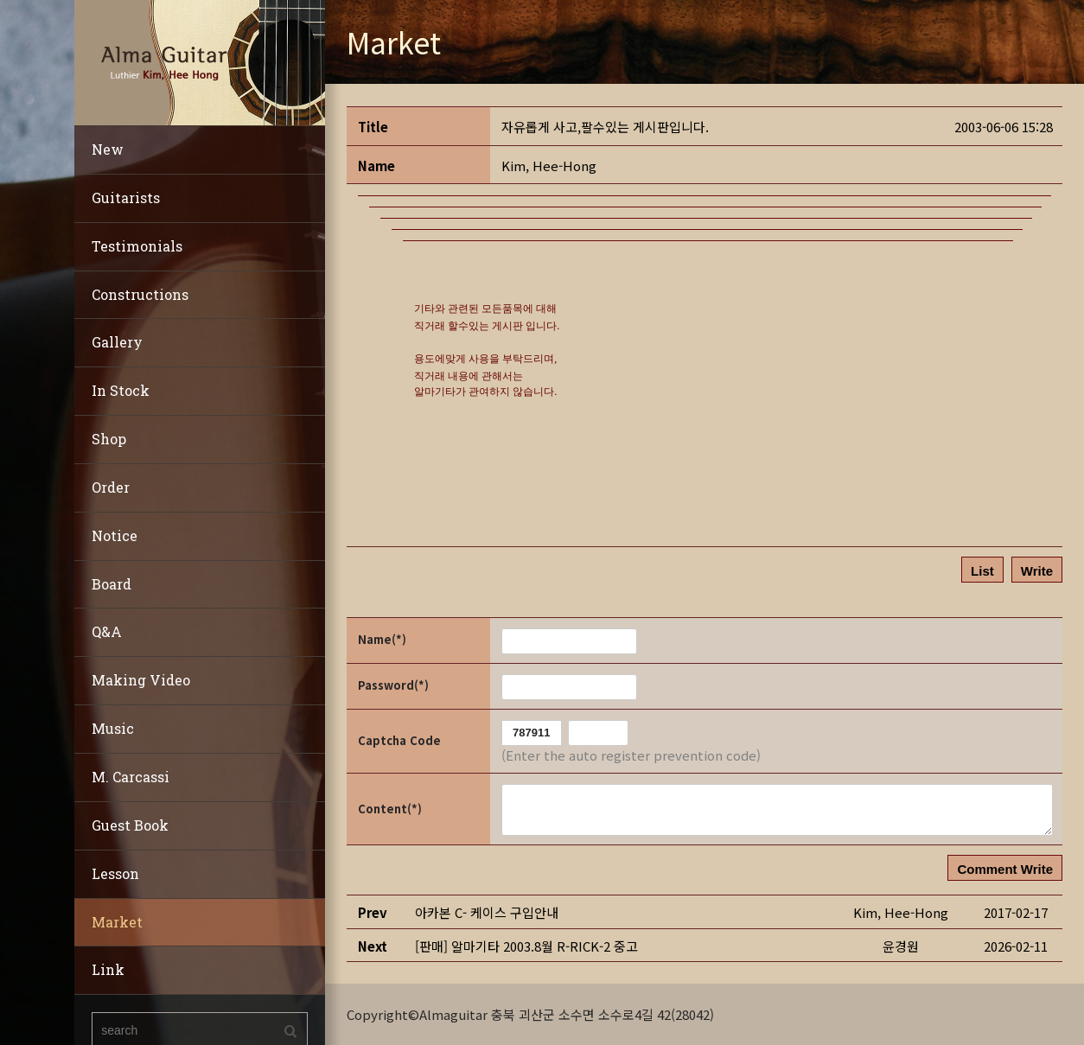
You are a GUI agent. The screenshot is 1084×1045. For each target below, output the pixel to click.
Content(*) (390, 808)
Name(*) (382, 639)
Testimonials (137, 246)
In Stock (121, 390)
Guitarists (126, 197)
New (108, 149)
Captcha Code (399, 740)
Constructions (140, 294)
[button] (548, 165)
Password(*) (393, 685)
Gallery (117, 342)
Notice (114, 535)
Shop (109, 439)
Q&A (107, 631)
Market (117, 922)
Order (111, 487)
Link (108, 969)
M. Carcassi (130, 777)
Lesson (115, 873)
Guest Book (130, 825)
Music (113, 728)
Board (111, 584)
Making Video (141, 680)
